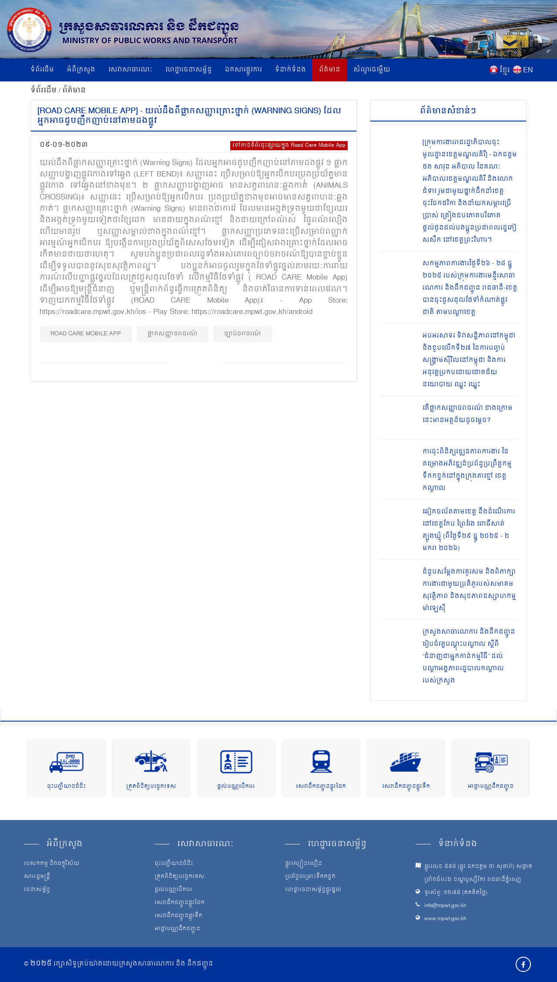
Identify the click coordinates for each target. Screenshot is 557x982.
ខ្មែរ (505, 70)
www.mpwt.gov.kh (445, 919)
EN (528, 70)
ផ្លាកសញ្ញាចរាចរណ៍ (173, 334)
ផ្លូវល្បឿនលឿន (303, 864)
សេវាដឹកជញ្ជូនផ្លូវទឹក (406, 786)
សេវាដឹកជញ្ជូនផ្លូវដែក (321, 786)
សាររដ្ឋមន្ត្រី (37, 877)
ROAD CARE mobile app (85, 334)
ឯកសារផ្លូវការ (243, 69)
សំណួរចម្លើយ (371, 69)
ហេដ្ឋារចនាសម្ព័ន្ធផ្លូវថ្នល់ (313, 890)
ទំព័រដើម (42, 69)
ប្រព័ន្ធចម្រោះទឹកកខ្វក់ (310, 877)
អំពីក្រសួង (81, 69)
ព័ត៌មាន (329, 69)
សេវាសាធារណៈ (130, 69)
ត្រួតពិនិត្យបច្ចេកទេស (151, 786)
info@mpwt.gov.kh (445, 906)
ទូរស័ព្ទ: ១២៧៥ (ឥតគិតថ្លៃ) (455, 893)
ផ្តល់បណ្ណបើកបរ (236, 786)
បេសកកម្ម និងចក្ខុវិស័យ (52, 864)
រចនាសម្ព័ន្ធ (37, 890)
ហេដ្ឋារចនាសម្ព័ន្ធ (188, 69)
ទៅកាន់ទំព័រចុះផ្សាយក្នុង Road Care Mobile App (289, 145)
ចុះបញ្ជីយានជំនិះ (66, 786)
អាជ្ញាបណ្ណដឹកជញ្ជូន (490, 786)
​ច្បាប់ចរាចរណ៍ (242, 334)
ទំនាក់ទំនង (290, 69)
